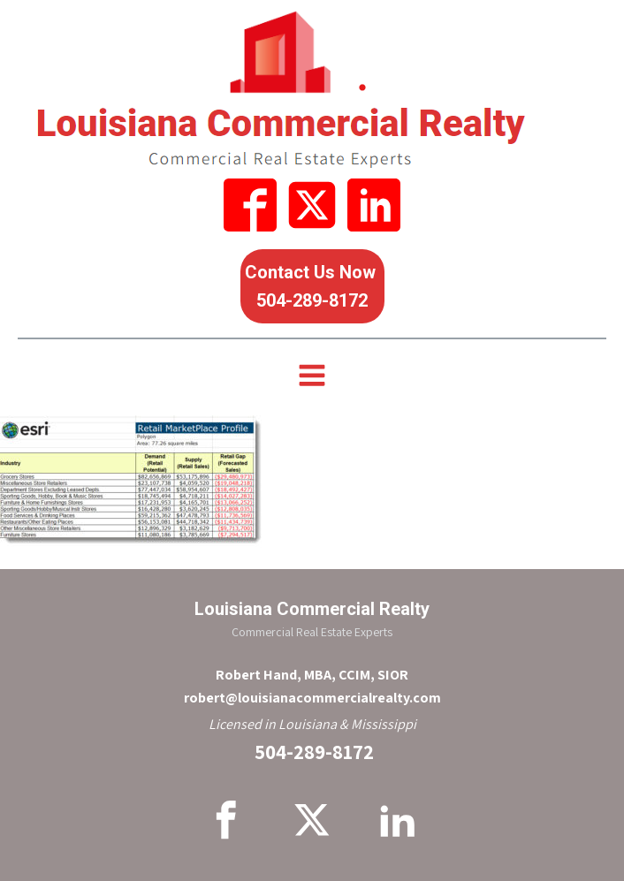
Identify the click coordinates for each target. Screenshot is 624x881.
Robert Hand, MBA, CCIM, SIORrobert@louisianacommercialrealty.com (312, 686)
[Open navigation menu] (312, 377)
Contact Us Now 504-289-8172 (312, 286)
